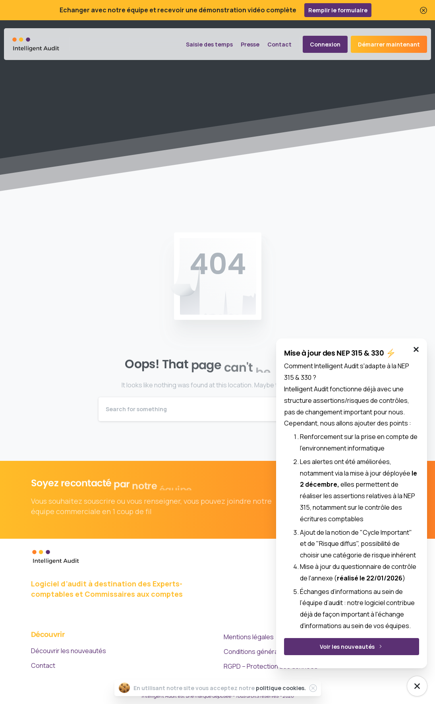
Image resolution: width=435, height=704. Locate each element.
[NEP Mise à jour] (417, 686)
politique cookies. (281, 688)
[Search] (207, 409)
